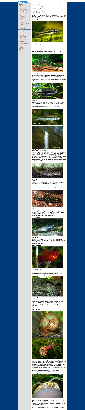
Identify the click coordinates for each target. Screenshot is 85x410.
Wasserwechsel (22, 37)
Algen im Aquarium (23, 20)
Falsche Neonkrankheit (23, 16)
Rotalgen (21, 24)
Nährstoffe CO (22, 22)
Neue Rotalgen (22, 25)
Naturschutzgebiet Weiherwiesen (25, 46)
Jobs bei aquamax (22, 50)
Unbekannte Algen (23, 27)
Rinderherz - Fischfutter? (23, 19)
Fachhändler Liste (22, 12)
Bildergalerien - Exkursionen (24, 45)
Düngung (21, 7)
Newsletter (21, 5)
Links (20, 49)
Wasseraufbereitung (23, 8)
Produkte (20, 6)
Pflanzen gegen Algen (23, 31)
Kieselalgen (22, 26)
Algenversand (22, 34)
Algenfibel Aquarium (23, 10)
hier (58, 106)
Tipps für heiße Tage (23, 38)
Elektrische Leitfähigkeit (23, 39)
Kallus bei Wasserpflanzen (24, 43)
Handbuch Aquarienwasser (24, 9)
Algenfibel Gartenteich (23, 11)
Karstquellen (22, 47)
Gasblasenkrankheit (23, 17)
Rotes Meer (21, 48)
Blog (22, 2)
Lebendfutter (22, 42)
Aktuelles (20, 4)
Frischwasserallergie (23, 18)
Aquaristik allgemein (22, 36)
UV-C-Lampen (22, 28)
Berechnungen (22, 40)
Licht (21, 21)
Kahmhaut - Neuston (23, 41)
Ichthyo (21, 14)
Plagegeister (22, 44)
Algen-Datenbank (22, 33)
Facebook (25, 2)
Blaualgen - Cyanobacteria (24, 23)
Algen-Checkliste (22, 35)
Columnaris (21, 15)
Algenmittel (22, 30)
